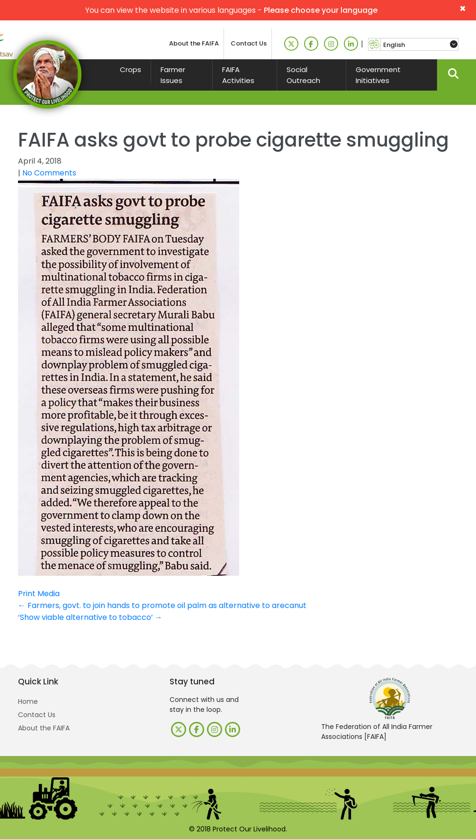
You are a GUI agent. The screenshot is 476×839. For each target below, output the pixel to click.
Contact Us (249, 43)
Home (28, 701)
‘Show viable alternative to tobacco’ (90, 617)
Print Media (39, 593)
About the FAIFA (194, 43)
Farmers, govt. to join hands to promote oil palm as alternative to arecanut (162, 605)
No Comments (49, 172)
